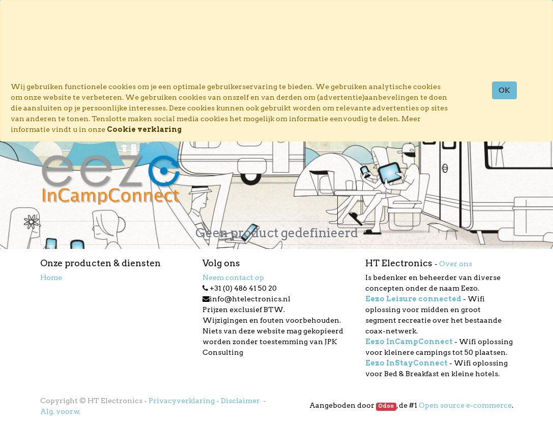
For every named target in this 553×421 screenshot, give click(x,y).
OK (504, 90)
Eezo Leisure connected (413, 299)
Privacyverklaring (182, 401)
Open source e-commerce (465, 405)
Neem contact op (233, 277)
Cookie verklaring (144, 129)
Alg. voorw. (60, 411)
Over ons (455, 264)
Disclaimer (241, 401)
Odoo (386, 406)
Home (51, 277)
